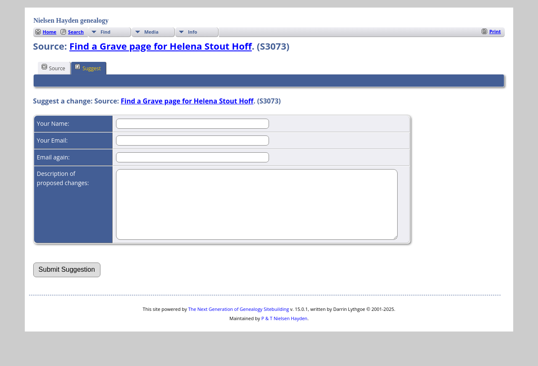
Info (192, 32)
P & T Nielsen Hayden (284, 331)
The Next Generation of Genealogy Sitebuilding (238, 321)
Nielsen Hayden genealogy (71, 20)
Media (151, 32)
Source (54, 68)
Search (76, 32)
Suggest (88, 68)
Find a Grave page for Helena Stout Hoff (160, 46)
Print (495, 31)
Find (105, 32)
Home (50, 32)
